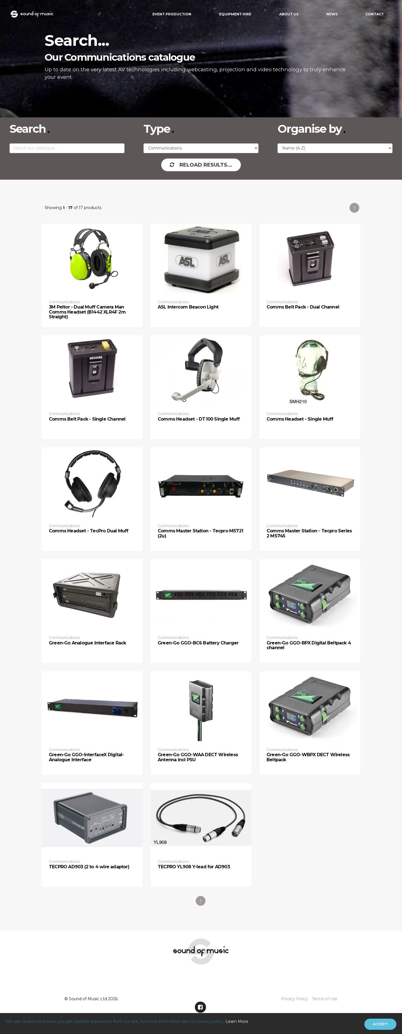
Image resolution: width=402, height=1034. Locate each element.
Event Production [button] (171, 14)
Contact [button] (374, 14)
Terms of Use (325, 998)
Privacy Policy (294, 998)
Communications (64, 302)
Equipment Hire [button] (235, 14)
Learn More (237, 1021)
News (332, 14)
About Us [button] (288, 14)
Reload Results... (201, 165)
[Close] (380, 1024)
